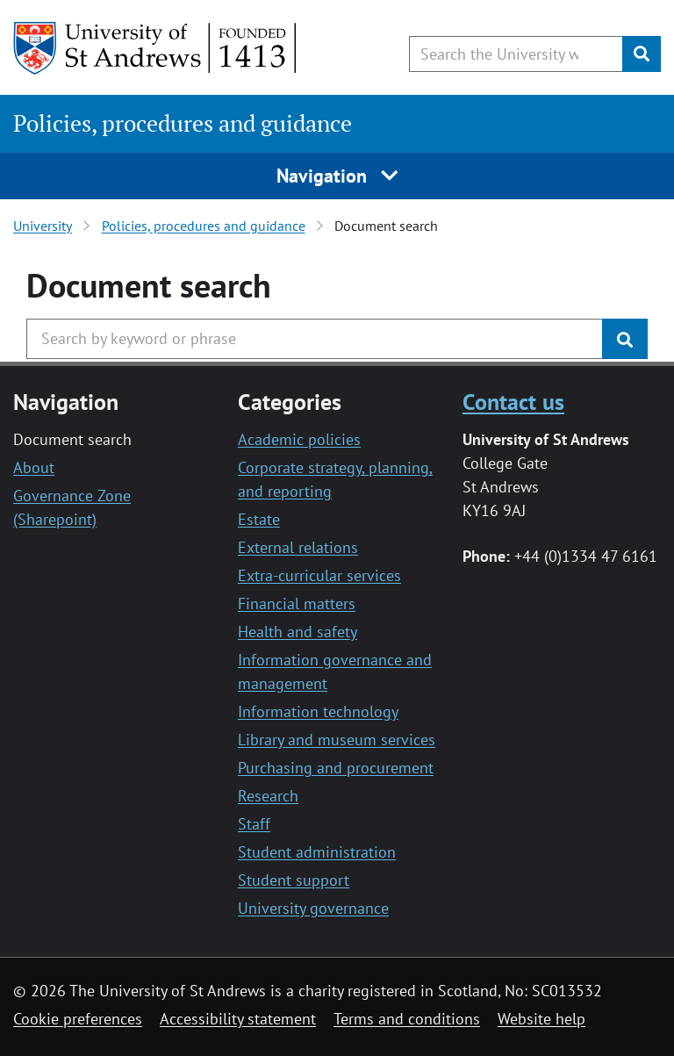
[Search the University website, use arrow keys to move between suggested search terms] (516, 54)
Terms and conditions (406, 1019)
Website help (541, 1019)
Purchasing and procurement (336, 768)
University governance (313, 908)
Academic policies (299, 439)
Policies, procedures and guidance (182, 123)
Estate (259, 519)
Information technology (318, 711)
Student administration (317, 852)
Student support (293, 880)
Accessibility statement (238, 1019)
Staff (254, 824)
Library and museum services (336, 739)
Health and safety (297, 631)
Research (268, 796)
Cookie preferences (77, 1019)
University (42, 225)
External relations (298, 547)
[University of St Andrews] (155, 48)
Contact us (513, 401)
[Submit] (641, 54)
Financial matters (296, 603)
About (33, 467)
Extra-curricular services (319, 575)
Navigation (337, 175)
